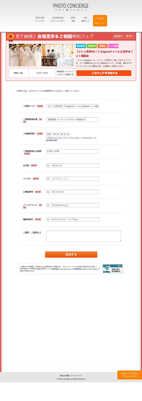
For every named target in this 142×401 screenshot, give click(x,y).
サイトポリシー (76, 375)
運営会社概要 (64, 375)
